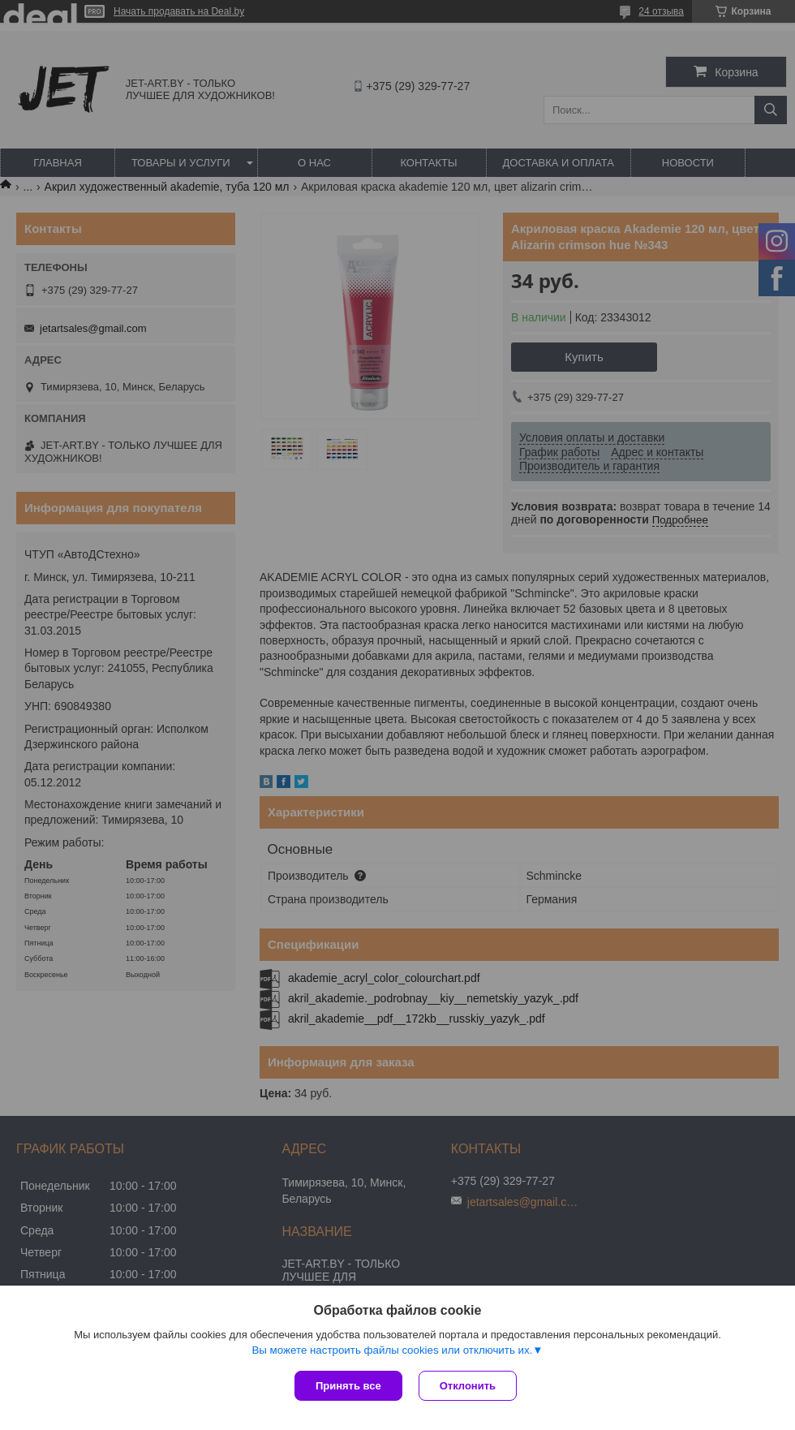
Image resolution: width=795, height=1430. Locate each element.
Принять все (348, 1386)
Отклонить (468, 1386)
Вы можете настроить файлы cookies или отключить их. (391, 1350)
